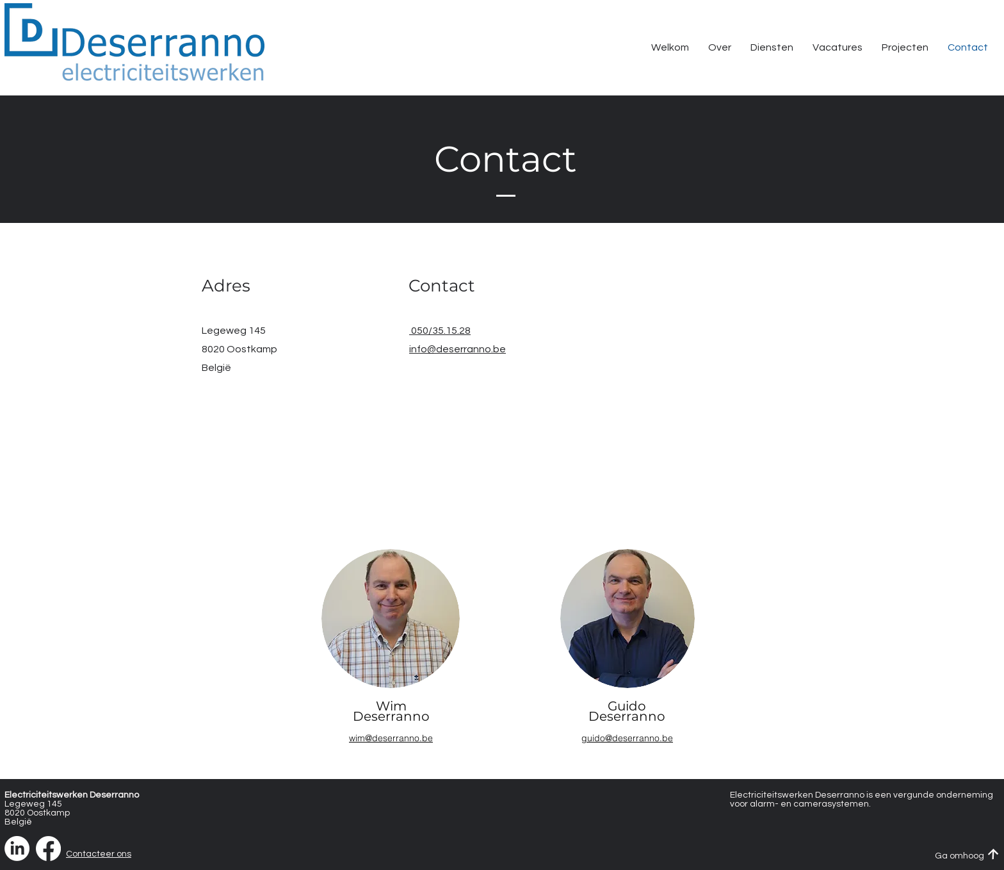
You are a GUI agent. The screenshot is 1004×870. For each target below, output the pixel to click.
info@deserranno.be (457, 349)
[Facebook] (48, 848)
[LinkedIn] (16, 848)
